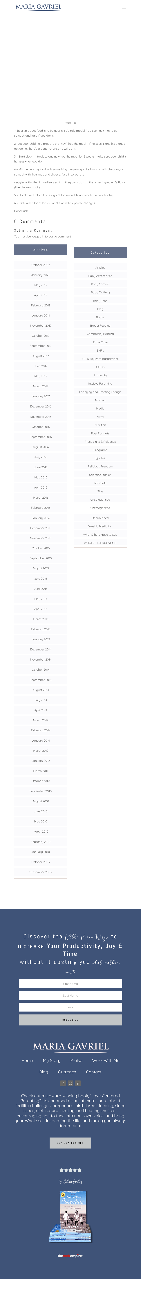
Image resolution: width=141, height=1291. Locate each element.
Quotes (100, 458)
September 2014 (41, 680)
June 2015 (41, 588)
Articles (100, 267)
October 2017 (41, 335)
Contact (94, 1072)
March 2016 (40, 497)
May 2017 (40, 376)
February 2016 (40, 507)
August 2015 (40, 568)
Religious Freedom (100, 466)
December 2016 (40, 406)
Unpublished (100, 518)
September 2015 (41, 558)
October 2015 (41, 548)
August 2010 (40, 801)
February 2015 (40, 629)
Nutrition (100, 425)
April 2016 (40, 487)
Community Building (100, 334)
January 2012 (41, 760)
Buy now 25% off (70, 1143)
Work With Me (106, 1061)
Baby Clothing (100, 292)
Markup (100, 400)
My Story (51, 1061)
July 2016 (40, 457)
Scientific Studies (100, 475)
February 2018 (40, 305)
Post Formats (100, 433)
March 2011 (40, 771)
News (100, 416)
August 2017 (41, 356)
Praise (76, 1061)
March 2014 (40, 720)
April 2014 (40, 710)
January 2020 (40, 275)
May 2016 (40, 477)
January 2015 (41, 639)
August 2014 (41, 690)
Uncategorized (100, 508)
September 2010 (41, 791)
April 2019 (40, 295)
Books (100, 317)
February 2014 (40, 730)
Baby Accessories (100, 276)
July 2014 (41, 700)
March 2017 (40, 386)
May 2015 (40, 599)
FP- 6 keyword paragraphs (100, 359)
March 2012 (40, 750)
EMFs (100, 350)
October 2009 (40, 862)
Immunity (100, 375)
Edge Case (100, 342)
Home (27, 1061)
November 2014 (40, 659)
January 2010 (40, 852)
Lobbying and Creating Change (100, 392)
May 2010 (40, 821)
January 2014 (41, 740)
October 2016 (41, 427)
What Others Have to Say (100, 534)
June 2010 (41, 811)
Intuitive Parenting (100, 383)
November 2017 (40, 325)
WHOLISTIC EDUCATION (100, 543)
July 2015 (40, 578)
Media (100, 408)
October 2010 (41, 781)
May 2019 (40, 285)
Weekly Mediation (100, 526)
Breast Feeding (100, 325)
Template (100, 483)
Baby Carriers (100, 284)
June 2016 (41, 467)
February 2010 (40, 842)
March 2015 (40, 619)
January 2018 (41, 315)
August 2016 (40, 447)
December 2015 (40, 528)
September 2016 (41, 437)
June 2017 (40, 366)
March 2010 (40, 831)
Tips (70, 80)
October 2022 (40, 265)
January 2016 (41, 518)
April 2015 (40, 609)
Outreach (67, 1072)
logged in (38, 236)
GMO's (100, 367)
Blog (100, 309)
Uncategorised (100, 499)
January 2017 (41, 396)
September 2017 (41, 346)
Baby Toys (100, 301)
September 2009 (40, 872)
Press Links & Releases (100, 441)
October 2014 (41, 669)
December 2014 (40, 649)
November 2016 (40, 416)
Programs (100, 450)
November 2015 (40, 538)
